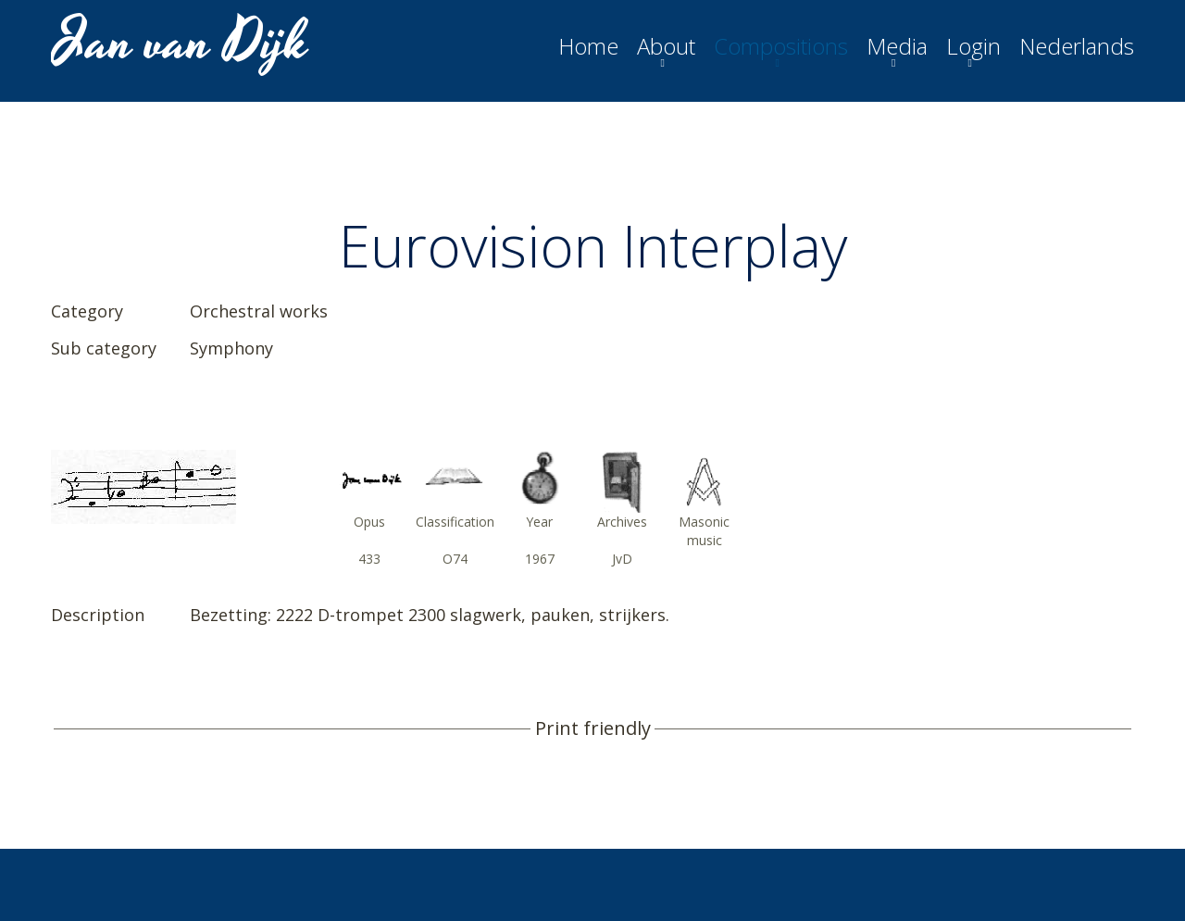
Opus (369, 521)
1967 (540, 558)
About (666, 46)
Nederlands (1076, 46)
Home (588, 46)
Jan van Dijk (182, 42)
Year (539, 521)
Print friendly (593, 728)
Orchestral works (259, 311)
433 (369, 558)
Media (897, 46)
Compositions (781, 46)
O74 (455, 558)
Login (973, 46)
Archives (622, 521)
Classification (455, 521)
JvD (622, 558)
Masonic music (704, 531)
